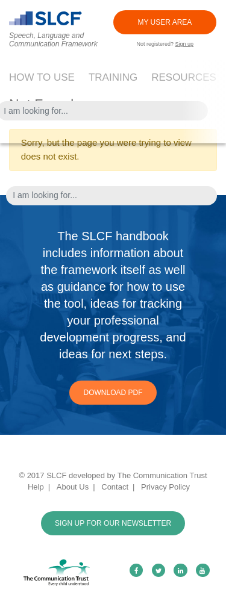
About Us (73, 486)
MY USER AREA (165, 22)
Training (113, 77)
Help (36, 486)
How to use (42, 77)
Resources (183, 77)
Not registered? (164, 44)
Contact (114, 486)
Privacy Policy (165, 486)
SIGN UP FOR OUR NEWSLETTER (113, 523)
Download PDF (112, 392)
